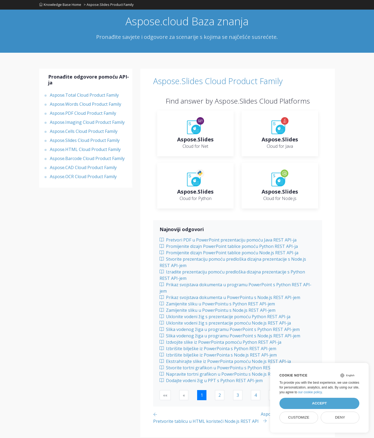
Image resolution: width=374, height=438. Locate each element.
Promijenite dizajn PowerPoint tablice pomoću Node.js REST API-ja (229, 253)
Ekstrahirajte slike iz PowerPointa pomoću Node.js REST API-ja (225, 362)
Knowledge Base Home (60, 5)
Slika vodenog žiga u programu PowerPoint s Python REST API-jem (230, 330)
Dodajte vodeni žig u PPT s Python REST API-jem (211, 381)
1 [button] (202, 396)
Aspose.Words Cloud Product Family (85, 105)
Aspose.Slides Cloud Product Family (85, 141)
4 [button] (255, 396)
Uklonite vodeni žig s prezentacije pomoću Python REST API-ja (225, 317)
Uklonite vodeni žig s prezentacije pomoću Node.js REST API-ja (225, 324)
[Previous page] (207, 418)
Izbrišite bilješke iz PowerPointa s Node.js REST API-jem (218, 356)
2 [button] (219, 396)
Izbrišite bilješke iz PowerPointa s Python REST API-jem (218, 349)
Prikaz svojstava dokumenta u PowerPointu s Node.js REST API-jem (230, 298)
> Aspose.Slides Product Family (109, 5)
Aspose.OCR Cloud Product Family (83, 178)
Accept (319, 403)
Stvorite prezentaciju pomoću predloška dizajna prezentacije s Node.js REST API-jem (233, 263)
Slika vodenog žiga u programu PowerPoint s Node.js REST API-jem (230, 336)
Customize (298, 417)
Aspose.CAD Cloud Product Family (83, 168)
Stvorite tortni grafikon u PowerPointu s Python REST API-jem (225, 368)
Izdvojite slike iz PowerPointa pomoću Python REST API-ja (220, 343)
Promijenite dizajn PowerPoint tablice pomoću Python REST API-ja (229, 247)
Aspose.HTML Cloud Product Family (85, 150)
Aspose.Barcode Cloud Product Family (87, 159)
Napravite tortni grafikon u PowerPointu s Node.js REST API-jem (227, 375)
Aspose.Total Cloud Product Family (84, 96)
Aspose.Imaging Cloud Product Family (87, 123)
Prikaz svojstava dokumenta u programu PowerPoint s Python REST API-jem (235, 289)
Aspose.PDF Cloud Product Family (83, 114)
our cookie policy (310, 392)
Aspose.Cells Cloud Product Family (83, 132)
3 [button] (238, 396)
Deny (340, 417)
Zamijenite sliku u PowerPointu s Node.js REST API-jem (217, 311)
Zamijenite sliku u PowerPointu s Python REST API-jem (217, 305)
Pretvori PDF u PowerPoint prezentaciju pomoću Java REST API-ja (228, 241)
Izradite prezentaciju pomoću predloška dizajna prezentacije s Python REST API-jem (232, 276)
